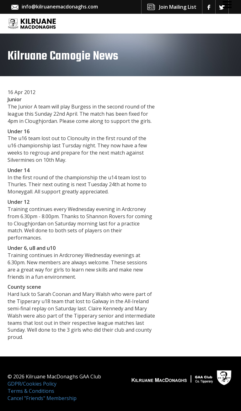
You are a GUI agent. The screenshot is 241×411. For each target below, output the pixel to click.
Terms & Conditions (31, 390)
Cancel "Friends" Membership (42, 398)
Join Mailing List (177, 6)
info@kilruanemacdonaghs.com (60, 6)
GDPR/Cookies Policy (32, 383)
